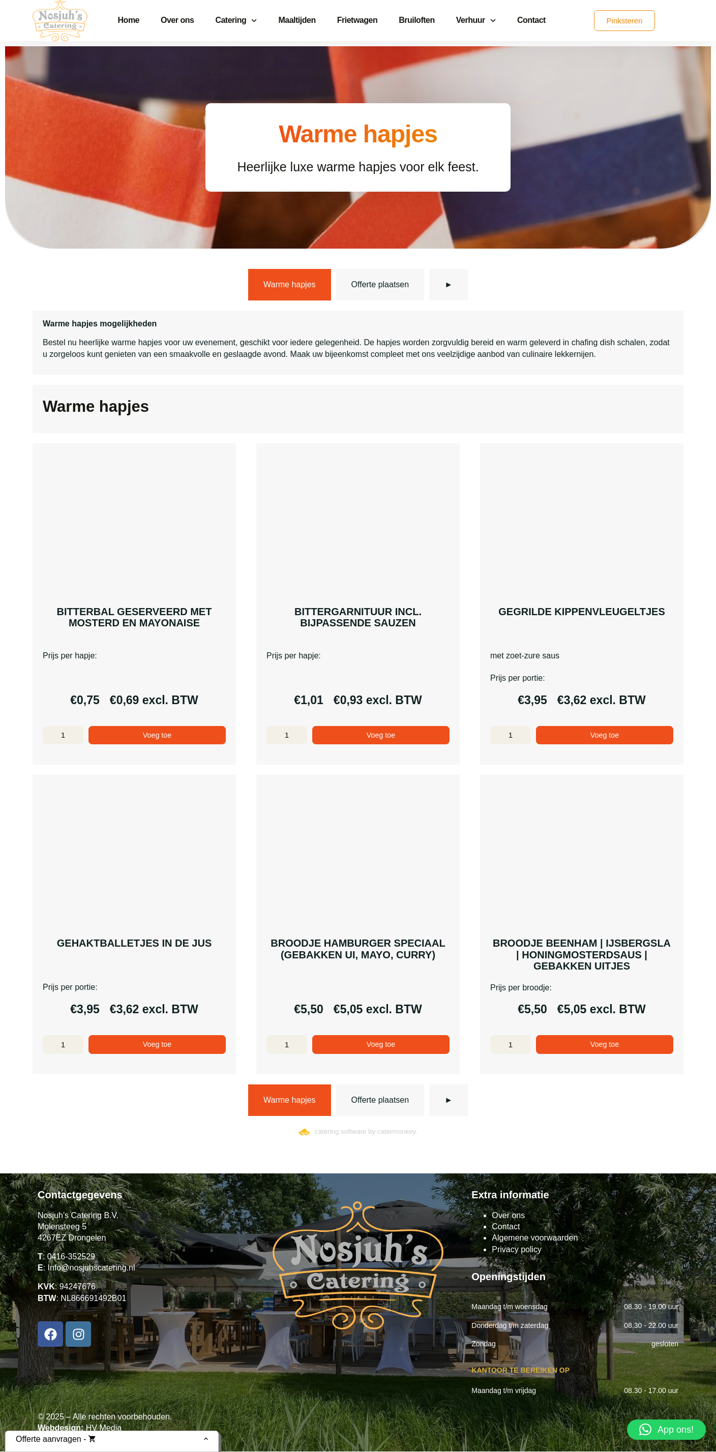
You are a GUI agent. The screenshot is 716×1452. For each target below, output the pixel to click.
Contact (531, 20)
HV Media (104, 1429)
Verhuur (476, 20)
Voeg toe (157, 735)
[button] (666, 1429)
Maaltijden (296, 20)
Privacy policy (517, 1250)
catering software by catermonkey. (366, 1132)
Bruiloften (417, 20)
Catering (236, 20)
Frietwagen (357, 20)
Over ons (177, 20)
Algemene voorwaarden (535, 1238)
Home (128, 20)
